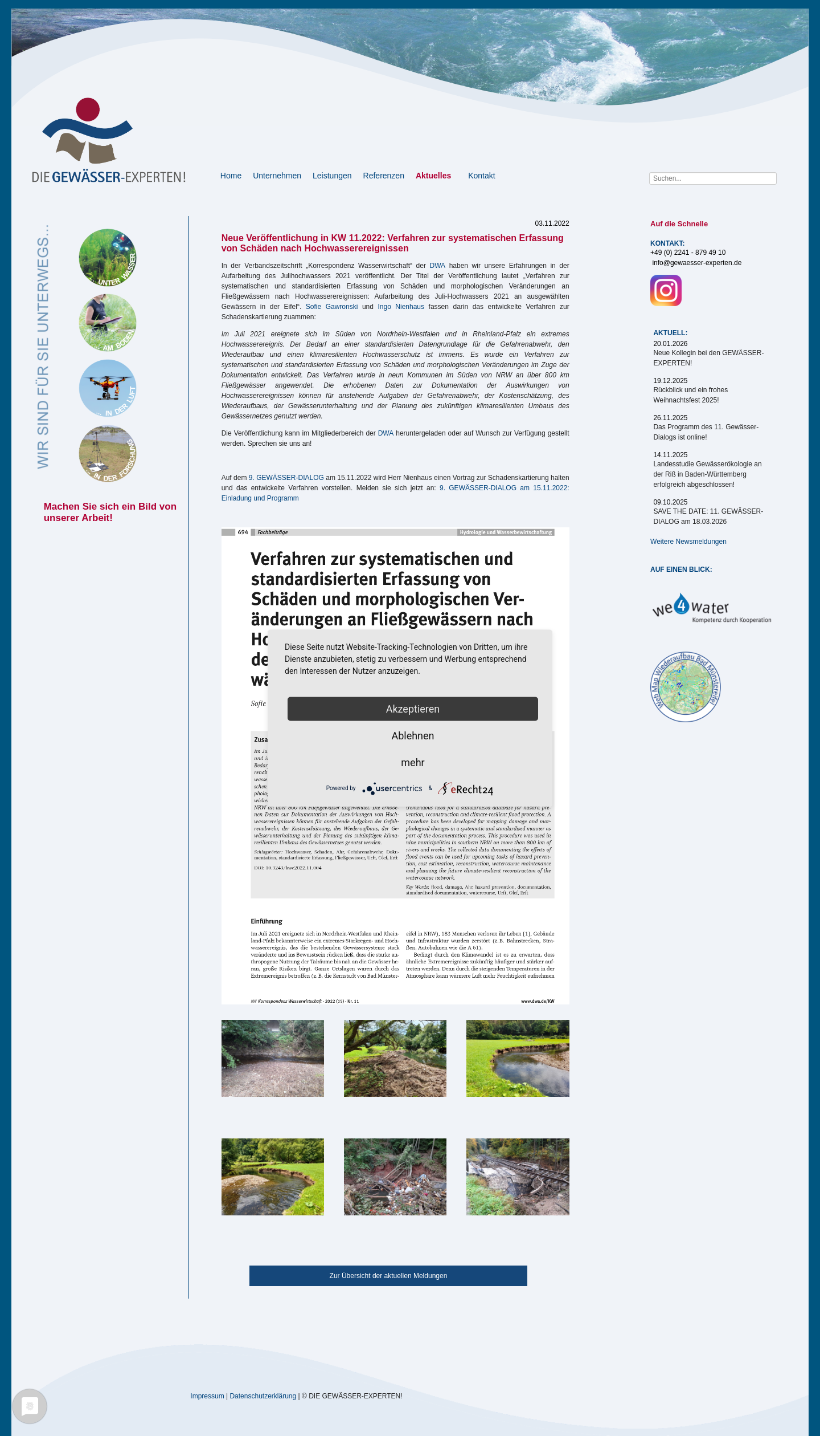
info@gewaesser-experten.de (696, 263)
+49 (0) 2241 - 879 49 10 (687, 253)
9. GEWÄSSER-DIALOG (286, 478)
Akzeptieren (413, 708)
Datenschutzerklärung (262, 1396)
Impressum (207, 1396)
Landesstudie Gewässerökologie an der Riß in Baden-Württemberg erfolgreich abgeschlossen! (707, 474)
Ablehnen (412, 735)
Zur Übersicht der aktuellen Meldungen (389, 1276)
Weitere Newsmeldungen (688, 542)
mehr (412, 762)
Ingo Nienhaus (401, 307)
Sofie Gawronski (332, 307)
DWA (438, 266)
